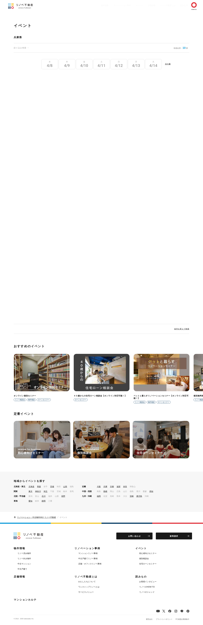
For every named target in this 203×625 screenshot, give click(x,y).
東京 (30, 491)
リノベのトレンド (147, 592)
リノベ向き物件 (24, 558)
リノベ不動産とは (162, 5)
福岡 (99, 496)
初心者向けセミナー (148, 553)
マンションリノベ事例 (88, 553)
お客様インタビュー (148, 582)
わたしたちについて (87, 582)
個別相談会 (144, 558)
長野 (63, 496)
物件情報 (94, 5)
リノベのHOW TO (147, 587)
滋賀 (118, 486)
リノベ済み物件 (24, 553)
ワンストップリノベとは (88, 587)
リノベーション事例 (112, 5)
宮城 (52, 486)
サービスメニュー (86, 592)
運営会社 (149, 619)
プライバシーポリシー (164, 619)
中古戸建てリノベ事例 (88, 558)
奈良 (125, 486)
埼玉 (45, 491)
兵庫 (105, 486)
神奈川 (38, 491)
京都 (112, 486)
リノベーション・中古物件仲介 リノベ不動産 (36, 517)
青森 (39, 486)
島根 (105, 491)
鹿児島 (139, 496)
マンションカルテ (25, 599)
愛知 (30, 501)
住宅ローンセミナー (148, 564)
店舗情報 (145, 5)
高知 (151, 491)
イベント (131, 5)
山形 (65, 486)
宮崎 (132, 496)
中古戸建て (22, 569)
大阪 (99, 486)
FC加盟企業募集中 (182, 619)
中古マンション (24, 564)
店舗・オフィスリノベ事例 (89, 564)
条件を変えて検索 (181, 329)
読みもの (180, 5)
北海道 (31, 486)
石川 (44, 496)
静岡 (44, 501)
